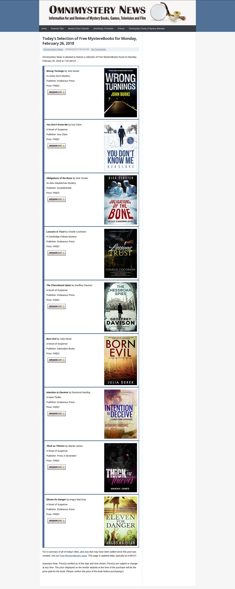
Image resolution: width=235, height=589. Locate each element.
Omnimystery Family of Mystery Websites (147, 28)
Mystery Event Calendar (78, 28)
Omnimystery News (53, 49)
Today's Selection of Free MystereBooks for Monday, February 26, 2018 (89, 41)
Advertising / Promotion (103, 28)
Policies (121, 28)
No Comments (98, 49)
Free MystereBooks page (73, 555)
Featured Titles (57, 28)
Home (44, 28)
